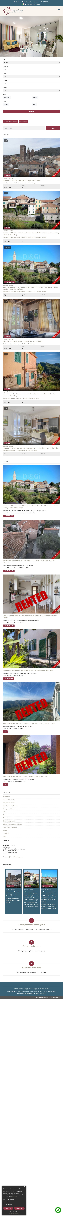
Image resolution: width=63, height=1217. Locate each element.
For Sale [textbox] (6, 62)
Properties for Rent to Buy (10, 121)
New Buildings (23, 121)
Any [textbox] (5, 90)
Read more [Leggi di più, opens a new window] (14, 1196)
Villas (4, 812)
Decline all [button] (19, 1208)
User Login (28, 4)
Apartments (6, 796)
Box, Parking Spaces (9, 799)
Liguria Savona (10, 889)
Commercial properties (9, 821)
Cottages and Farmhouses (10, 809)
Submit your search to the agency (31, 925)
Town (4, 73)
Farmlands (6, 833)
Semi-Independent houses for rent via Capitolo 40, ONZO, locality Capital (29, 723)
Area (4, 94)
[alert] (14, 1200)
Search (31, 111)
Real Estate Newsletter (31, 968)
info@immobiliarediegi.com (30, 1)
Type (4, 59)
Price (4, 101)
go (53, 128)
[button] (4, 1199)
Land (4, 836)
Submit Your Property (31, 946)
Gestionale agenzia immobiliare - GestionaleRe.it (47, 997)
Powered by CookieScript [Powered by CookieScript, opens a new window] (14, 1213)
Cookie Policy (32, 988)
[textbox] (31, 76)
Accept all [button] (8, 1208)
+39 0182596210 (44, 1)
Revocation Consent (43, 988)
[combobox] (31, 62)
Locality (5, 80)
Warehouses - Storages (10, 827)
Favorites (37, 4)
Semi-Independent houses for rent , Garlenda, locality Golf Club (25, 776)
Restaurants (6, 818)
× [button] (24, 1187)
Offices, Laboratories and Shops (12, 824)
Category (5, 66)
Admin (16, 988)
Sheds (5, 830)
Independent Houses (9, 803)
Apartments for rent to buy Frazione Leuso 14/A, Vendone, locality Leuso (28, 671)
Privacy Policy (23, 988)
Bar (4, 815)
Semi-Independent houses (10, 806)
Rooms (5, 87)
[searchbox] (31, 70)
